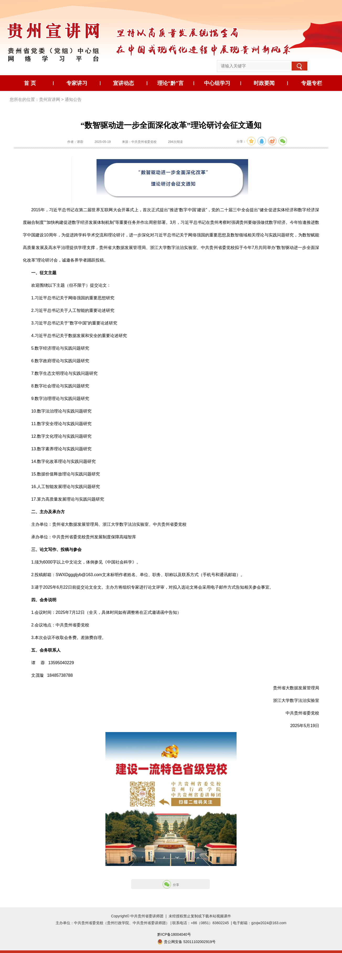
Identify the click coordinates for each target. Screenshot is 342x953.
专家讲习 (76, 83)
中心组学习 (217, 83)
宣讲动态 (123, 83)
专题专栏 (311, 83)
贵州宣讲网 (49, 99)
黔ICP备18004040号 (174, 934)
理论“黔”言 (170, 83)
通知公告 (73, 99)
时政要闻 (264, 83)
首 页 (30, 83)
